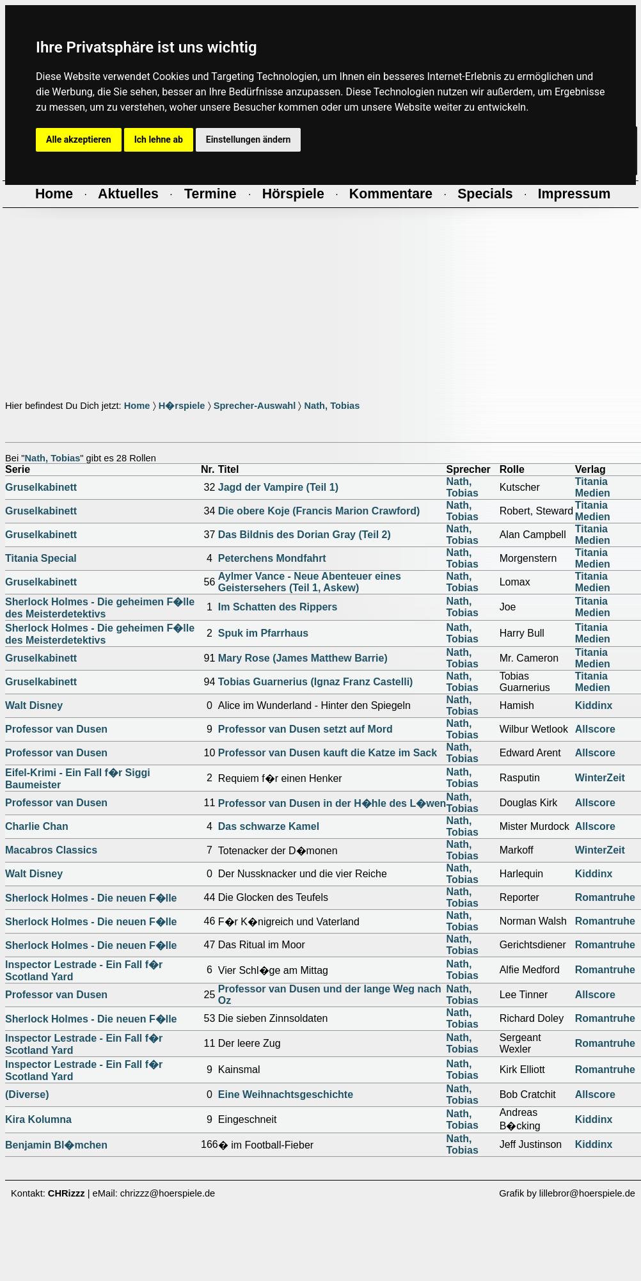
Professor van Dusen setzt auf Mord (305, 729)
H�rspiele (182, 406)
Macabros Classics (51, 850)
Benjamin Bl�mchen (56, 1145)
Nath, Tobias (332, 406)
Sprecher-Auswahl (255, 406)
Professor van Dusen (56, 729)
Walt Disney (34, 705)
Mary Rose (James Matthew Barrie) (303, 658)
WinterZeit (600, 777)
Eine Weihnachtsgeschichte (285, 1094)
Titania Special (41, 558)
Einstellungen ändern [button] (248, 139)
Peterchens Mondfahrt (272, 558)
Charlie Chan (36, 826)
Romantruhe (605, 897)
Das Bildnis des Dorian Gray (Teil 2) (304, 534)
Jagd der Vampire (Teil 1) (278, 487)
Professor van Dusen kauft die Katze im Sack (327, 752)
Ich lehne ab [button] (158, 139)
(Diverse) (27, 1094)
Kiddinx (594, 705)
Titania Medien (592, 487)
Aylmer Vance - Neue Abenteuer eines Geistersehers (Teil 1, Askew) (309, 582)
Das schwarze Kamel (268, 826)
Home (137, 406)
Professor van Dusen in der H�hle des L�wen (332, 803)
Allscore (595, 729)
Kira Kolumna (38, 1119)
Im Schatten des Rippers (278, 606)
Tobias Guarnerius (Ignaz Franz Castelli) (315, 681)
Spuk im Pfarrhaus (263, 633)
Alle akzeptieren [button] (78, 139)
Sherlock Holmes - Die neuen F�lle (91, 898)
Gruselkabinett (41, 487)
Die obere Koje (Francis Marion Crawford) (319, 510)
